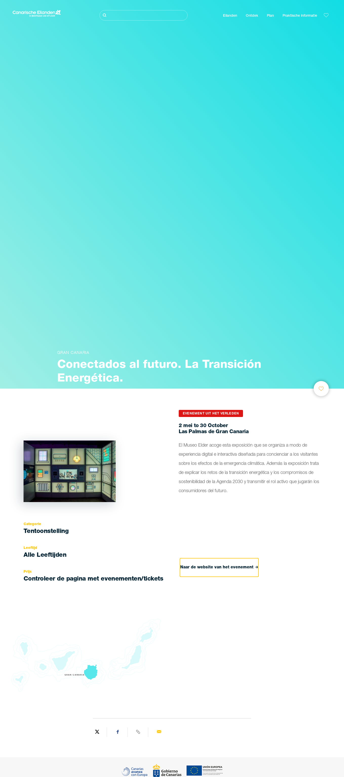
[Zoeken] (143, 15)
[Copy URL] (139, 732)
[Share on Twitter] (97, 732)
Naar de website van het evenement (219, 567)
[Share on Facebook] (118, 732)
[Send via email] (159, 732)
